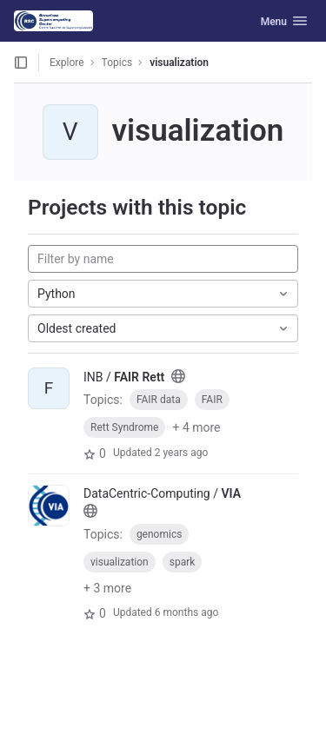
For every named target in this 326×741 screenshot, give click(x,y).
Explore (67, 62)
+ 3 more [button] (107, 588)
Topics (117, 62)
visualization (179, 62)
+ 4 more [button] (196, 427)
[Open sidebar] (21, 62)
